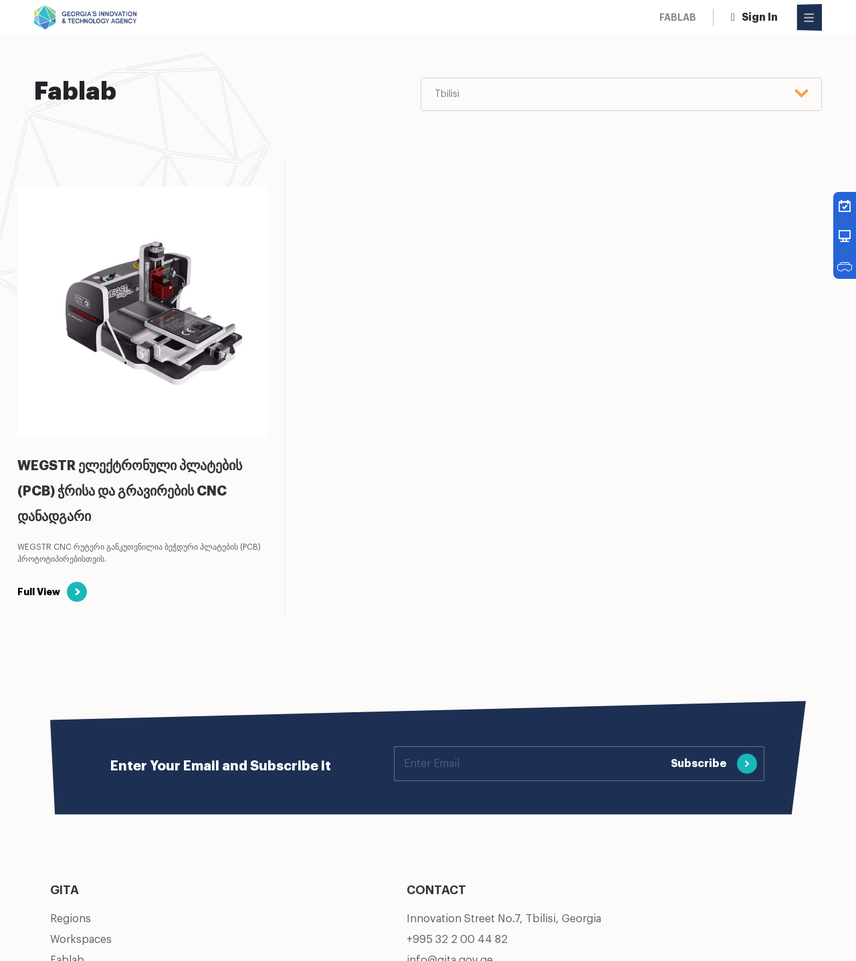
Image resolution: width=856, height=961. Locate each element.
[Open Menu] (809, 17)
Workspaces (81, 939)
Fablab (677, 17)
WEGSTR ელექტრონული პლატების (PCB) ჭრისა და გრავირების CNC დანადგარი (129, 491)
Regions (70, 919)
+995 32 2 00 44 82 (457, 939)
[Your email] (530, 763)
